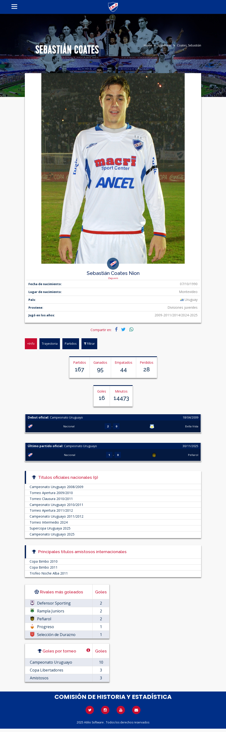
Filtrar (89, 343)
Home (148, 45)
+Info (31, 343)
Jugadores (165, 45)
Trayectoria (50, 343)
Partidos (71, 343)
